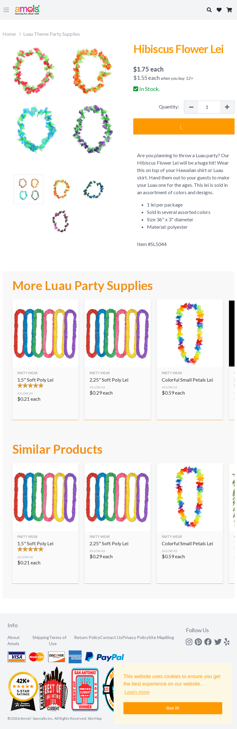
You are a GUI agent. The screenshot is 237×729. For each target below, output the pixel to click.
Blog (169, 637)
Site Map (156, 637)
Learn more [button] (137, 692)
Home (9, 34)
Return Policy (87, 637)
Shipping (40, 637)
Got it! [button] (172, 708)
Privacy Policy (135, 637)
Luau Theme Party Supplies (51, 34)
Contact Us (111, 637)
